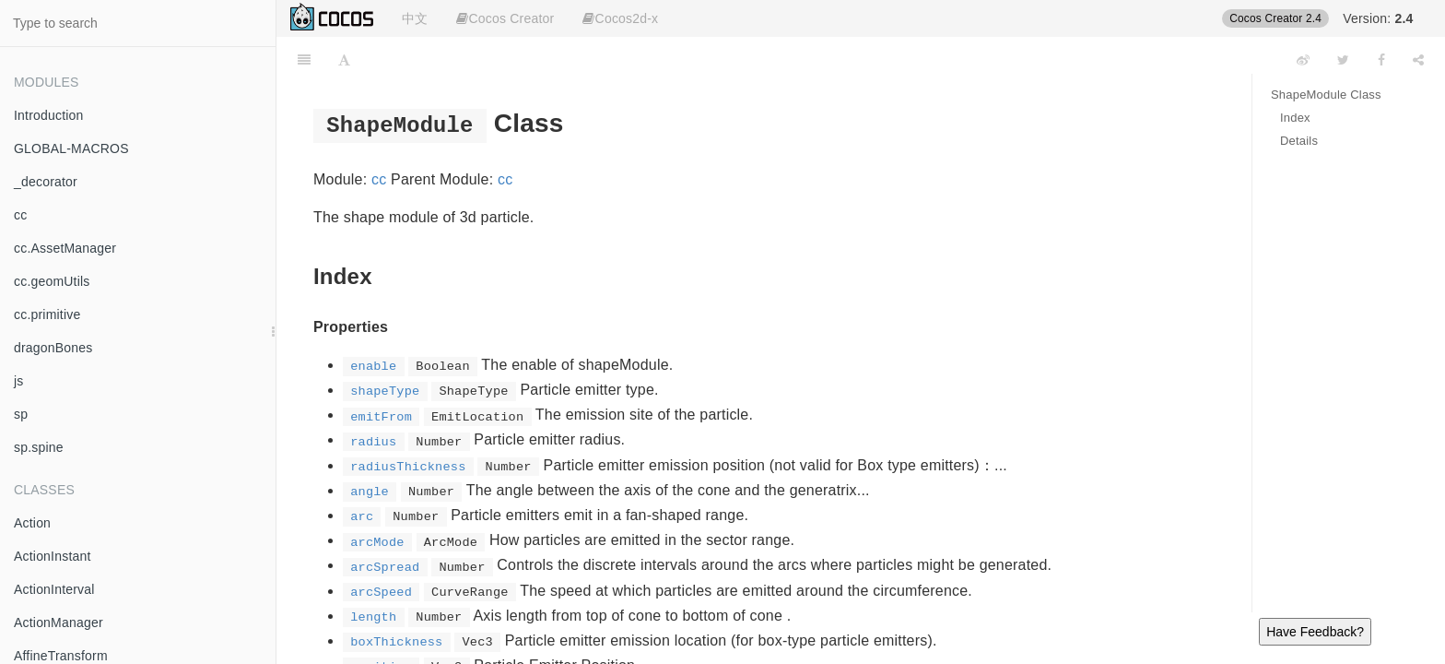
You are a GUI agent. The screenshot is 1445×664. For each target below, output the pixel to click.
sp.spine (39, 447)
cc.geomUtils (52, 281)
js (19, 381)
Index (1295, 118)
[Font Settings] (344, 60)
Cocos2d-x (620, 18)
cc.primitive (47, 314)
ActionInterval (54, 589)
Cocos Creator (505, 18)
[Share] (1418, 60)
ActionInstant (52, 556)
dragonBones (53, 347)
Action (32, 523)
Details (1299, 141)
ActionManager (58, 622)
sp (21, 414)
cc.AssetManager (65, 248)
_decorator (45, 181)
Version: (1378, 18)
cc (20, 215)
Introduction (49, 115)
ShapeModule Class (1326, 94)
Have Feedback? (1315, 631)
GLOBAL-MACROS (71, 148)
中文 (415, 18)
